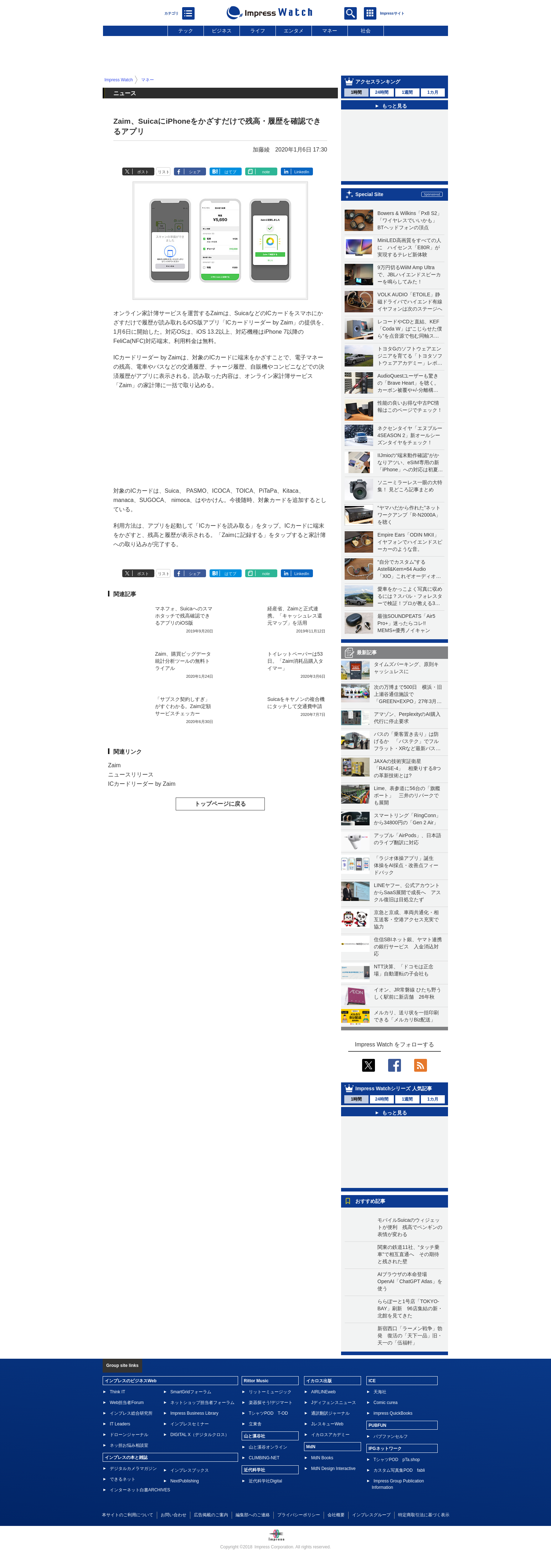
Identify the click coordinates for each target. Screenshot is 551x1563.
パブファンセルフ (391, 1436)
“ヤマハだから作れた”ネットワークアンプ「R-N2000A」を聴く (409, 515)
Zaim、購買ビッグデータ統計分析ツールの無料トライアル (183, 661)
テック (185, 31)
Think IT (117, 1391)
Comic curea (385, 1402)
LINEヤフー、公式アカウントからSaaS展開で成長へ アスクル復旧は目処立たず (407, 892)
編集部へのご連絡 (253, 1514)
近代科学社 (254, 1469)
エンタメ (294, 31)
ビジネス (222, 31)
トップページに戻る (220, 804)
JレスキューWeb (327, 1423)
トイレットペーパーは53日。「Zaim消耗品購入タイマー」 (295, 661)
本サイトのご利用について (127, 1514)
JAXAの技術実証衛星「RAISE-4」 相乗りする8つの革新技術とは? (407, 768)
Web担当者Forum (127, 1402)
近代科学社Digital (265, 1481)
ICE (372, 1380)
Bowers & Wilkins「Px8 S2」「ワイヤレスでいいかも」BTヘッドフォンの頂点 (409, 220)
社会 (366, 31)
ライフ (257, 31)
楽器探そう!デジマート (271, 1402)
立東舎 (255, 1423)
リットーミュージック (270, 1391)
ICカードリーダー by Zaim (141, 784)
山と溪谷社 (254, 1436)
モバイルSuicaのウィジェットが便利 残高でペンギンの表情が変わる (409, 1227)
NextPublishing (184, 1481)
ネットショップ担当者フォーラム (202, 1402)
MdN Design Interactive (333, 1468)
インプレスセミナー (189, 1423)
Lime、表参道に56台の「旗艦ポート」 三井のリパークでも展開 (407, 795)
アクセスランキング (377, 81)
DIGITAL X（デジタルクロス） (199, 1434)
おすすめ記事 (370, 1201)
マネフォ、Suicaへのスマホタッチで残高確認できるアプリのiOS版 (183, 616)
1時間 (356, 92)
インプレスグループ (371, 1514)
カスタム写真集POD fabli (399, 1470)
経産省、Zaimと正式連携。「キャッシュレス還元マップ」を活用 (294, 616)
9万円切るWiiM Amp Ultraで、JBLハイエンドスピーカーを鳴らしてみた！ (409, 275)
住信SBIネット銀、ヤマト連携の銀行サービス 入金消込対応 (408, 947)
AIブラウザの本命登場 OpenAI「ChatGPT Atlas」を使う (409, 1281)
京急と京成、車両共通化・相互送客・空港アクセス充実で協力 (406, 919)
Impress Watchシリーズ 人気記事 (393, 1088)
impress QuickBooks (393, 1413)
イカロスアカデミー (330, 1434)
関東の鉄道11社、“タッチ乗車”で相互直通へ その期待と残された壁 (408, 1254)
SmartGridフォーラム (190, 1391)
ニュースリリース (131, 775)
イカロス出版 (319, 1380)
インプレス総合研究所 (131, 1413)
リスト (164, 172)
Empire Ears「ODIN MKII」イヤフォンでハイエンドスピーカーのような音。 (409, 542)
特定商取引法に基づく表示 (423, 1514)
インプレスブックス (189, 1470)
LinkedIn (301, 172)
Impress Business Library (194, 1413)
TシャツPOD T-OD (268, 1413)
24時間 (381, 92)
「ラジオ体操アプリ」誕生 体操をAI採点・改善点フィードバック (406, 865)
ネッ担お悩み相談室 (129, 1445)
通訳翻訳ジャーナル (330, 1413)
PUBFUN (377, 1425)
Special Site (369, 194)
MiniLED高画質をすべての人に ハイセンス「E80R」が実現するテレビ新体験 (409, 247)
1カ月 (432, 92)
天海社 (380, 1391)
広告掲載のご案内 (211, 1514)
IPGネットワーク (385, 1448)
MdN (310, 1446)
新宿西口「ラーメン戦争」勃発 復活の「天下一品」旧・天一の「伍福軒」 (409, 1336)
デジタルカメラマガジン (133, 1468)
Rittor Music (256, 1380)
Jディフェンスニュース (333, 1402)
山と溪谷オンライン (268, 1447)
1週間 (407, 92)
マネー (329, 31)
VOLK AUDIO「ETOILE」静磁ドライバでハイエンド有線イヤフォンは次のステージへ (409, 302)
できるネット (122, 1479)
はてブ (230, 172)
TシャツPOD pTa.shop (397, 1459)
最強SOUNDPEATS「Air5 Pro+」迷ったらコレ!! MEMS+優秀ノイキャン (406, 623)
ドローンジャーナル (129, 1434)
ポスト (143, 172)
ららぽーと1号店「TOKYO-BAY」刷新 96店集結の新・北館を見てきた (410, 1308)
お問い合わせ (173, 1514)
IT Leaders (120, 1423)
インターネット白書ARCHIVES (140, 1489)
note (266, 172)
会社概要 (336, 1514)
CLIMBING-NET (264, 1457)
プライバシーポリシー (298, 1514)
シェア (195, 172)
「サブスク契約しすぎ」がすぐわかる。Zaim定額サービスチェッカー (183, 706)
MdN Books (322, 1457)
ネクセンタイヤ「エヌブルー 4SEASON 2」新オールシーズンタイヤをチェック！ (409, 435)
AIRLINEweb (323, 1391)
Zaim (114, 765)
